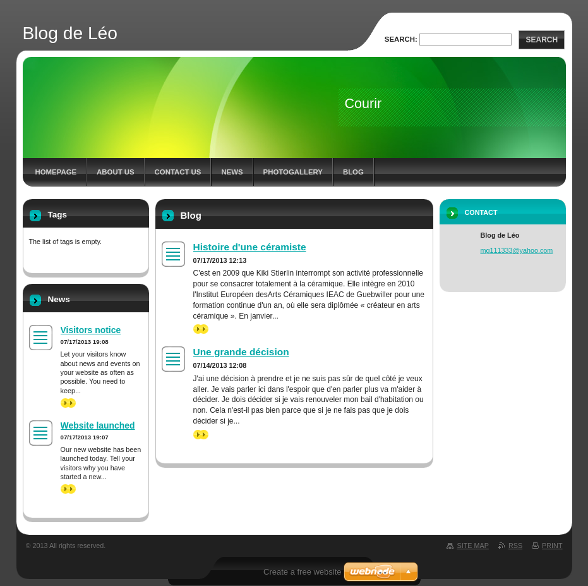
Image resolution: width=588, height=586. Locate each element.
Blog (353, 172)
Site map (472, 545)
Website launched (98, 425)
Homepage (56, 172)
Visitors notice (91, 330)
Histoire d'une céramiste (249, 246)
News (232, 172)
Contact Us (178, 172)
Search (541, 39)
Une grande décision (241, 351)
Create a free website (302, 572)
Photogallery (293, 172)
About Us (115, 172)
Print (552, 545)
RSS (515, 545)
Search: (401, 39)
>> (200, 329)
